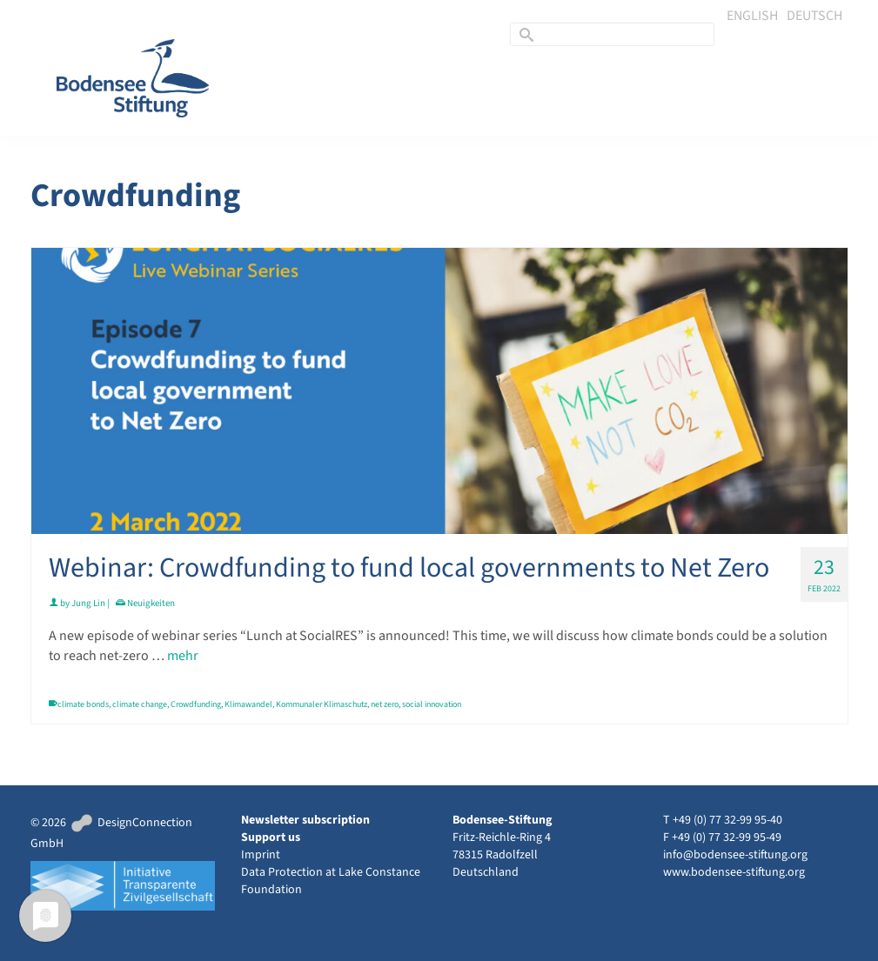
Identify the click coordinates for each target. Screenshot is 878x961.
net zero (385, 704)
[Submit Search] (524, 34)
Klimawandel (248, 704)
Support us (270, 837)
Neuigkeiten (151, 603)
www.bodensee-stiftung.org (734, 872)
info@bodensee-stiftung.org (735, 855)
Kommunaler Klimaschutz (321, 704)
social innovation (431, 704)
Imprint (260, 855)
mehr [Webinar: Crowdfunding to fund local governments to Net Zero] (182, 655)
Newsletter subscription (305, 820)
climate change (139, 704)
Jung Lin (88, 603)
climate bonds (83, 704)
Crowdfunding (196, 704)
